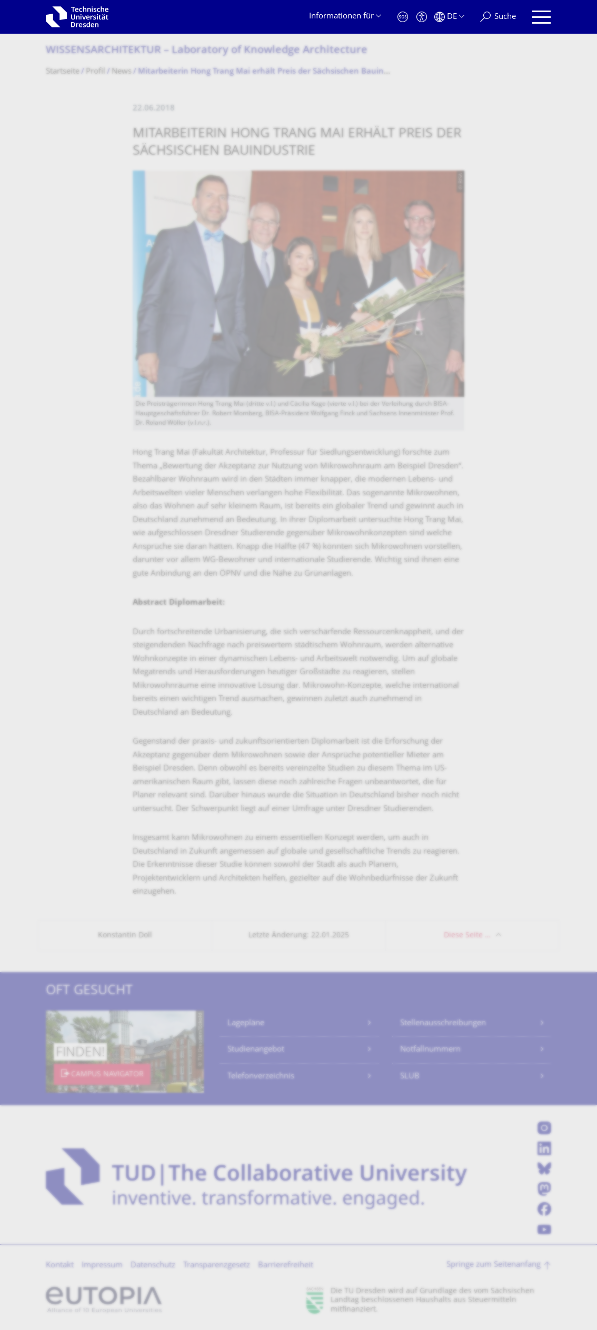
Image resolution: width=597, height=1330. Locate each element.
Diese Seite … (467, 935)
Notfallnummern (430, 1050)
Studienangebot (255, 1050)
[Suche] (498, 17)
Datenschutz (153, 1265)
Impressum (102, 1265)
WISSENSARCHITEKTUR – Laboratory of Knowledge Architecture (206, 51)
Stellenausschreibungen (443, 1023)
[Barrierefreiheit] (421, 17)
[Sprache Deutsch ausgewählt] (449, 17)
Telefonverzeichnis (260, 1077)
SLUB (410, 1077)
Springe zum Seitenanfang (493, 1265)
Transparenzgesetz (216, 1265)
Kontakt (60, 1265)
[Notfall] (403, 17)
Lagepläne (245, 1023)
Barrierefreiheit (285, 1265)
